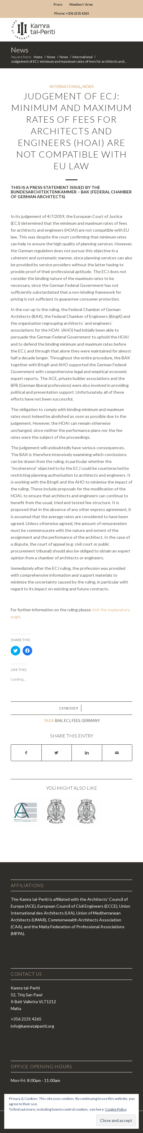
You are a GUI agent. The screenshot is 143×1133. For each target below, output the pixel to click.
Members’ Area (81, 4)
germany (90, 720)
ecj (67, 720)
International (82, 57)
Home (38, 57)
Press (58, 4)
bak (59, 720)
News (19, 49)
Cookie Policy (116, 1109)
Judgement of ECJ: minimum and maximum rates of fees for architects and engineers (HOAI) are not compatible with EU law (71, 130)
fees (76, 720)
